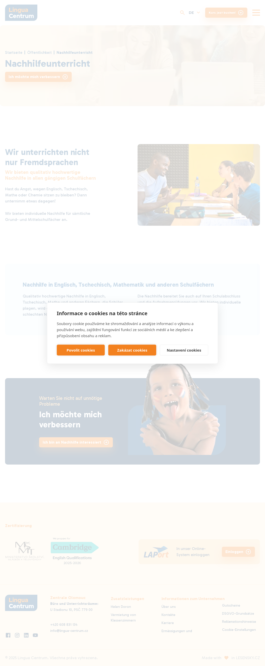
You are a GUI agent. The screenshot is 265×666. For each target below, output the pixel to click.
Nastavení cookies (184, 350)
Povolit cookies (81, 350)
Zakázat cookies (132, 350)
